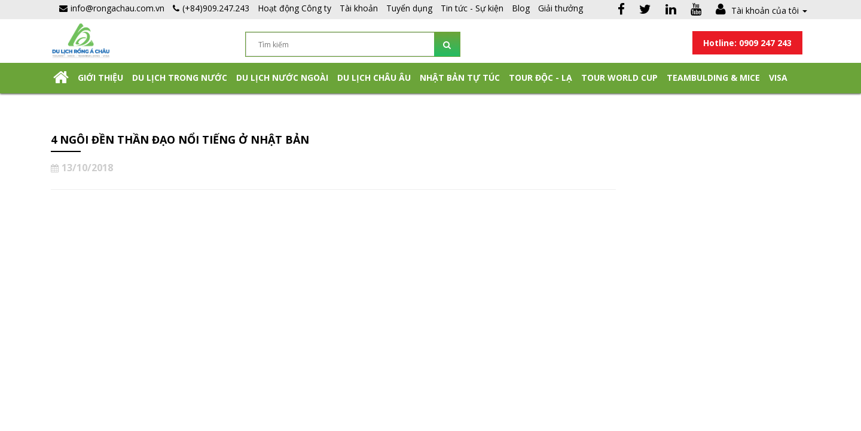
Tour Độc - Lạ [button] (540, 77)
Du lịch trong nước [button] (179, 77)
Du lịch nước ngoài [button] (282, 77)
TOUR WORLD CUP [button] (619, 77)
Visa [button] (778, 77)
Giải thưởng (560, 8)
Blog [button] (521, 8)
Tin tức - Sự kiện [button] (472, 8)
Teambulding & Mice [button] (713, 77)
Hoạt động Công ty (294, 8)
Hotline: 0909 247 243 (747, 42)
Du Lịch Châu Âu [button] (374, 77)
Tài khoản (359, 8)
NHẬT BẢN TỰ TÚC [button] (460, 77)
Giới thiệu (100, 77)
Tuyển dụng (409, 8)
